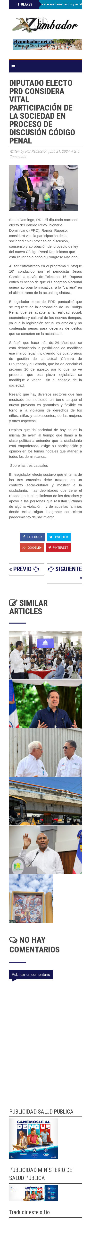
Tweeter (59, 537)
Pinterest (58, 547)
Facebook (32, 537)
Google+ (32, 547)
